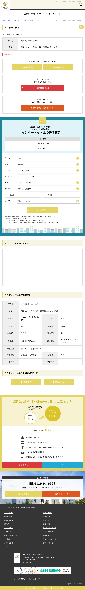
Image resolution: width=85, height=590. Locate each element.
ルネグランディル (34, 20)
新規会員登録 (8, 520)
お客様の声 (8, 532)
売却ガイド (46, 524)
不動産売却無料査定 (49, 539)
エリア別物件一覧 (49, 532)
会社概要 (7, 539)
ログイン (46, 520)
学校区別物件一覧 (49, 535)
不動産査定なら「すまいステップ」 (28, 579)
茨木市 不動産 (47, 513)
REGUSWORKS (78, 584)
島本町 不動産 (8, 516)
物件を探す (46, 516)
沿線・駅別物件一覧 (10, 535)
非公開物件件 (58, 67)
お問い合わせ (8, 543)
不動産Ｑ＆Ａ (8, 528)
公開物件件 (26, 67)
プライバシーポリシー (50, 543)
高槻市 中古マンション (8, 20)
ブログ (6, 547)
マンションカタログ (22, 20)
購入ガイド (8, 524)
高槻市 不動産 (8, 513)
